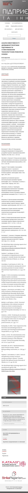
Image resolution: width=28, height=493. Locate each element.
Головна (7, 23)
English (4, 453)
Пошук (14, 38)
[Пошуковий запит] (14, 35)
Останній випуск (17, 23)
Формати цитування (9, 423)
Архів (7, 26)
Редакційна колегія (16, 26)
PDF (5, 397)
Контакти (14, 32)
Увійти (24, 1)
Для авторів (19, 29)
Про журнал (8, 29)
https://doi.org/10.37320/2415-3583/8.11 (14, 63)
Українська (5, 455)
